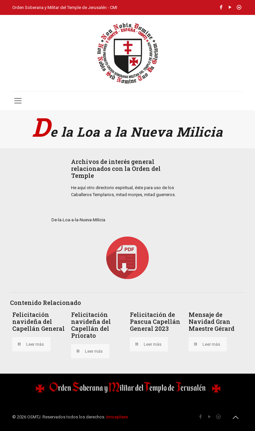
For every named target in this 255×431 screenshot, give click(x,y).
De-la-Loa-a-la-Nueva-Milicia (78, 219)
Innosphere (117, 416)
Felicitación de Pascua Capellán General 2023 (155, 321)
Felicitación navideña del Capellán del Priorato (91, 325)
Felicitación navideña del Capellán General (38, 321)
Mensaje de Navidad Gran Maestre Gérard (211, 321)
